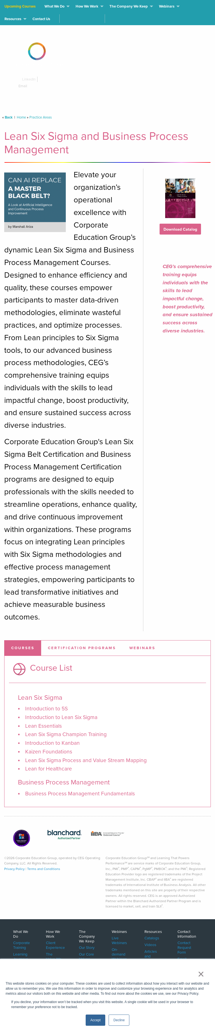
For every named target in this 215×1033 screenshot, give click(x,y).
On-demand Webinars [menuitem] (119, 954)
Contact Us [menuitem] (41, 19)
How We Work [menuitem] (87, 6)
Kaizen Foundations (48, 752)
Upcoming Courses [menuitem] (20, 6)
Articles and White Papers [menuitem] (150, 958)
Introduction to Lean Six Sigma (61, 717)
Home (21, 117)
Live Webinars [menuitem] (119, 940)
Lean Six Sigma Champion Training (66, 734)
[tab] (22, 648)
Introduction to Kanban (52, 743)
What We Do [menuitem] (54, 6)
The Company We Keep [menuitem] (128, 6)
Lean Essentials (43, 726)
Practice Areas (40, 117)
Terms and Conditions (43, 868)
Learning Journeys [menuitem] (20, 956)
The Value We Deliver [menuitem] (54, 958)
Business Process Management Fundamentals (80, 793)
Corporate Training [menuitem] (21, 945)
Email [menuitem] (181, 958)
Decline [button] (119, 1020)
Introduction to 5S (46, 709)
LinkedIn (27, 79)
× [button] (201, 974)
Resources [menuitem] (12, 19)
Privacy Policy (14, 868)
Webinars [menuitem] (166, 6)
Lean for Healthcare (48, 769)
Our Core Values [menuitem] (86, 956)
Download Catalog (180, 229)
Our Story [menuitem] (87, 947)
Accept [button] (95, 1020)
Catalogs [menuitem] (151, 937)
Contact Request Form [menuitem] (184, 947)
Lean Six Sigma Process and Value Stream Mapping (86, 760)
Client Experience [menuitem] (55, 945)
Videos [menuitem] (150, 944)
